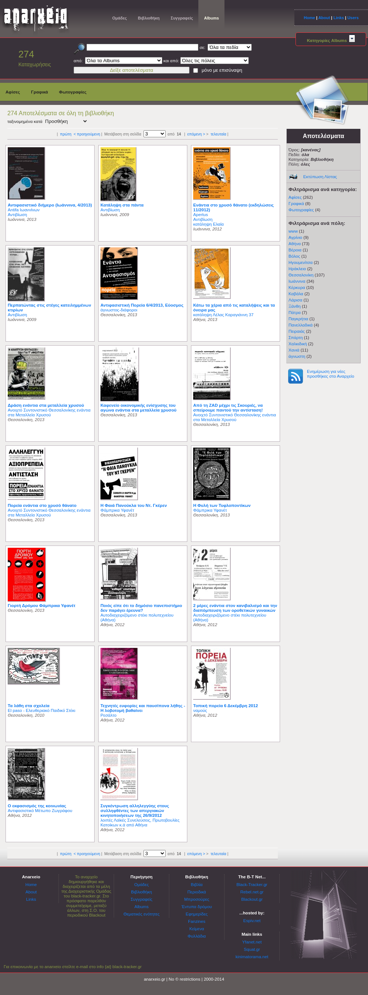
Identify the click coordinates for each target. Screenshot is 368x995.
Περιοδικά (196, 891)
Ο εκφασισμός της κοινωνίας (37, 805)
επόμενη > (196, 134)
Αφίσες (13, 91)
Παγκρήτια (298, 318)
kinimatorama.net (252, 956)
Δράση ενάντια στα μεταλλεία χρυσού (46, 405)
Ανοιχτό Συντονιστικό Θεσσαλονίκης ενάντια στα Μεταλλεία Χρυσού (49, 412)
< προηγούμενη (87, 134)
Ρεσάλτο (108, 715)
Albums (211, 18)
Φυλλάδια (197, 936)
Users (353, 17)
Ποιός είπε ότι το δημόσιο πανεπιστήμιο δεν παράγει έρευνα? (141, 608)
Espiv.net (252, 920)
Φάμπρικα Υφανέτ (117, 510)
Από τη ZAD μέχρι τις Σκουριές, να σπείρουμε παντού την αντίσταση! (228, 407)
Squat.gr (252, 949)
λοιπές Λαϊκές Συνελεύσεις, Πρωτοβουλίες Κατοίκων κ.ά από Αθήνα (140, 822)
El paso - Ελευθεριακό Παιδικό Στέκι (41, 710)
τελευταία (218, 134)
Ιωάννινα (297, 281)
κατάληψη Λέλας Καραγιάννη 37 (223, 314)
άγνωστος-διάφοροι (118, 309)
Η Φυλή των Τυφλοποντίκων (222, 505)
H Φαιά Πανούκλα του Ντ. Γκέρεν (133, 505)
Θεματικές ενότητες (141, 913)
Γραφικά (39, 91)
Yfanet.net (252, 941)
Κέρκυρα (297, 287)
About (324, 17)
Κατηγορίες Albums (331, 40)
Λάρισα (295, 299)
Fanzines (196, 921)
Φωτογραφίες (72, 91)
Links (338, 17)
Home (309, 17)
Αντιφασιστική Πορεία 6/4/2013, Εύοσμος (141, 305)
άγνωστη (297, 356)
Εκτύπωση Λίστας (320, 176)
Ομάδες (119, 18)
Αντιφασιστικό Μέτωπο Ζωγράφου (40, 810)
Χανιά (294, 349)
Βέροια (295, 249)
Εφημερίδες (197, 913)
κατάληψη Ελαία (208, 224)
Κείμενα (197, 928)
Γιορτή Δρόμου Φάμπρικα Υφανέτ (41, 605)
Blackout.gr (252, 899)
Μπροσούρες (196, 899)
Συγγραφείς (182, 18)
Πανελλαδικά (301, 324)
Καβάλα (296, 293)
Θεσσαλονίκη (301, 274)
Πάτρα (295, 312)
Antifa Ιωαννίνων (24, 209)
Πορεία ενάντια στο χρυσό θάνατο (42, 505)
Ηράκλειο (297, 268)
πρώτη (65, 134)
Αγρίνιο (295, 237)
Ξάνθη (295, 306)
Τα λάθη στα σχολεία (28, 705)
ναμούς (200, 710)
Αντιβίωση (17, 214)
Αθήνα (295, 243)
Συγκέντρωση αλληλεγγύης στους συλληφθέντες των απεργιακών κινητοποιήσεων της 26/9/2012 (134, 810)
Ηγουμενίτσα (300, 262)
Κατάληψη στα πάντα (122, 204)
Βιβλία (196, 884)
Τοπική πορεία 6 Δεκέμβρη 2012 (225, 705)
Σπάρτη (296, 337)
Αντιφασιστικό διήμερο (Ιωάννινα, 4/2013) (50, 204)
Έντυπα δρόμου (196, 906)
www (293, 231)
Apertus (200, 214)
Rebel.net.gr (251, 891)
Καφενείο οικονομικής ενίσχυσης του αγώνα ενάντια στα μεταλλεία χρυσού (138, 407)
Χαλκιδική (298, 343)
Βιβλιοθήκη (149, 18)
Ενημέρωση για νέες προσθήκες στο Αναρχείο (330, 373)
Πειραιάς (297, 331)
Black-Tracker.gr (252, 884)
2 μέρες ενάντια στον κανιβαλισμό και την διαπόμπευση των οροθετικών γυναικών (235, 608)
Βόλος (294, 256)
